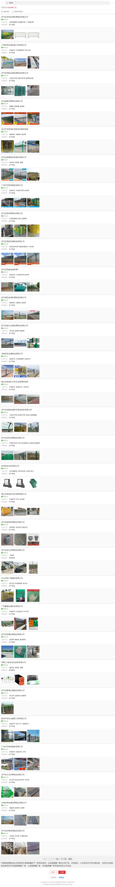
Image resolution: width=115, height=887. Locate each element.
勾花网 (11, 555)
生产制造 (12, 25)
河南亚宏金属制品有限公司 (12, 354)
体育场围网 (13, 22)
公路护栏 (26, 387)
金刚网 (17, 331)
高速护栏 (27, 359)
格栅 (21, 162)
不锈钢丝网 (23, 836)
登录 (53, 872)
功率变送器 (21, 471)
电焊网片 (12, 527)
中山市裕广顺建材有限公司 (12, 578)
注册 (62, 872)
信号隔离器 (13, 471)
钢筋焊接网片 (23, 247)
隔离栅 (17, 106)
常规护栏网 (13, 443)
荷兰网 (11, 331)
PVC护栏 (26, 611)
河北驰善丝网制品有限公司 (12, 101)
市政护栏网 (20, 190)
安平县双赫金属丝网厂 (10, 269)
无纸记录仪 (30, 471)
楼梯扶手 (26, 724)
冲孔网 (26, 780)
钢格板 (22, 106)
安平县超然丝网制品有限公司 (13, 522)
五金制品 (19, 611)
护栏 (17, 499)
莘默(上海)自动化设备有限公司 (13, 662)
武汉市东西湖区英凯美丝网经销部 (14, 129)
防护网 (11, 162)
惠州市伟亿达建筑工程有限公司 (13, 718)
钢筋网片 (12, 134)
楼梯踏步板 (30, 78)
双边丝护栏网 (19, 780)
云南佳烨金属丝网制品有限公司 (13, 803)
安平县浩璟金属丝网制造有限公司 (14, 17)
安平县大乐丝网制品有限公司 (13, 774)
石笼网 (22, 808)
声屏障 (17, 162)
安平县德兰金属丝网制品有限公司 (14, 325)
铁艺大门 (19, 724)
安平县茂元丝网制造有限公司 (13, 550)
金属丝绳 (18, 696)
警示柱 (25, 583)
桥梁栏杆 (19, 387)
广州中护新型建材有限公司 (12, 185)
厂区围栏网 (30, 22)
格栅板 (11, 106)
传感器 (17, 667)
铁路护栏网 (21, 78)
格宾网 (18, 527)
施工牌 (11, 583)
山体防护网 (20, 275)
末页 (70, 859)
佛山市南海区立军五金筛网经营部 (14, 382)
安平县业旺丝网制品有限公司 (13, 438)
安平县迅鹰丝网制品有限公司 (13, 634)
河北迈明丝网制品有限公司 (12, 213)
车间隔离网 (20, 50)
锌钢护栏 (12, 50)
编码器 (11, 667)
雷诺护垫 (24, 527)
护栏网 (31, 247)
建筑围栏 (23, 639)
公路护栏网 (13, 78)
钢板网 (18, 134)
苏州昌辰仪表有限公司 (10, 466)
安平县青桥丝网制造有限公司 (13, 241)
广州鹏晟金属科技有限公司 (12, 606)
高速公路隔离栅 (31, 415)
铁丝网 (26, 190)
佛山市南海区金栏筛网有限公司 (13, 494)
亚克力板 (27, 50)
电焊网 (23, 134)
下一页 (63, 859)
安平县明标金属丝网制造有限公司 (14, 73)
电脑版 (61, 877)
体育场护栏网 (14, 247)
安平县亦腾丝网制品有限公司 (13, 831)
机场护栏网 (21, 415)
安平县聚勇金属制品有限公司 (13, 690)
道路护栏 (12, 190)
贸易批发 (12, 558)
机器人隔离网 (22, 218)
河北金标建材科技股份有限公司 (13, 157)
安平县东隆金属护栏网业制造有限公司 (16, 410)
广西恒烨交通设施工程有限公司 (13, 45)
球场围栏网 (21, 22)
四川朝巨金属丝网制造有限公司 (13, 297)
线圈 (21, 667)
